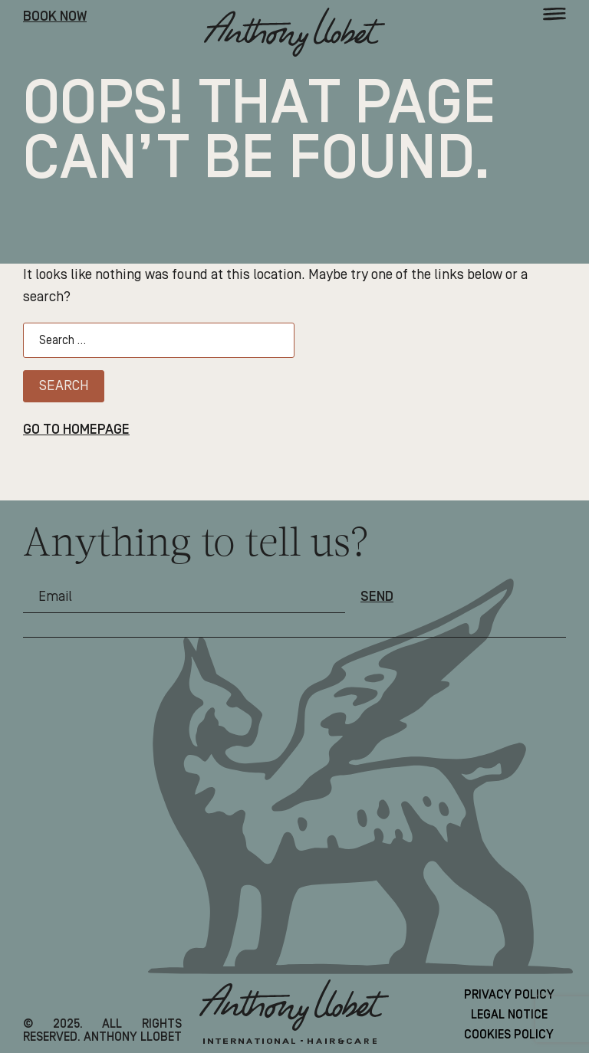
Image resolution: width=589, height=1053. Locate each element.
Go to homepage (76, 430)
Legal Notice (509, 1015)
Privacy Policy (509, 995)
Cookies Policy (509, 1035)
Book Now (55, 17)
